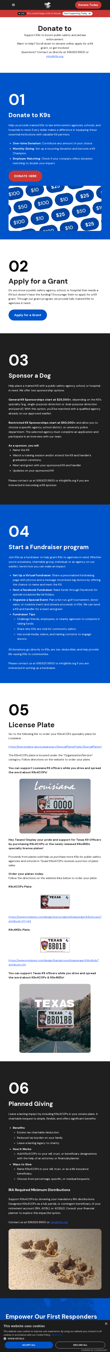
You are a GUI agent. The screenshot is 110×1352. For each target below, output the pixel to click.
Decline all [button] (80, 1344)
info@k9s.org (54, 56)
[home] (47, 5)
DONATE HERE (25, 176)
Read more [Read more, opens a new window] (57, 1334)
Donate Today (88, 5)
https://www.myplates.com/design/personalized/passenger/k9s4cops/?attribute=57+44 (55, 919)
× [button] (106, 1324)
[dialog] (55, 1336)
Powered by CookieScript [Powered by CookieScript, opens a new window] (94, 1350)
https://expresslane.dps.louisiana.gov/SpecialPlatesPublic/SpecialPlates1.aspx (58, 747)
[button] (14, 5)
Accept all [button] (29, 1344)
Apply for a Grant (27, 315)
